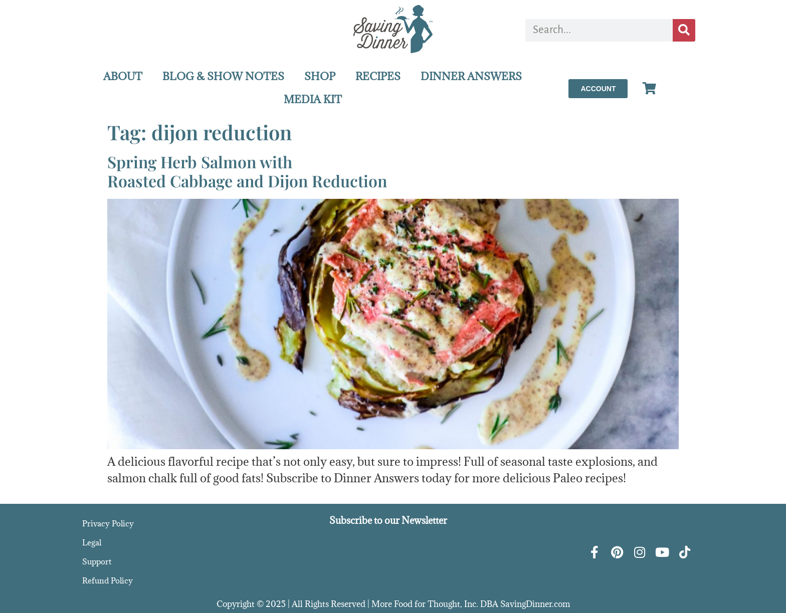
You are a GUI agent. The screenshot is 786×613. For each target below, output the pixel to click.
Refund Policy (107, 580)
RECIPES (378, 76)
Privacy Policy (108, 523)
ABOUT (122, 76)
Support (96, 561)
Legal (91, 542)
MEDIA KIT (313, 99)
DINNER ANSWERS (471, 76)
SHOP (319, 76)
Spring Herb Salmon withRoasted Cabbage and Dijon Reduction (247, 171)
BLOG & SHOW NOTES (223, 76)
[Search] (684, 30)
